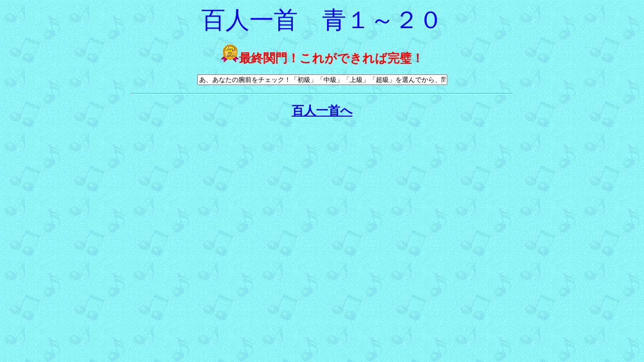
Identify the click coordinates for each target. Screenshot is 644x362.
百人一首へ (322, 110)
